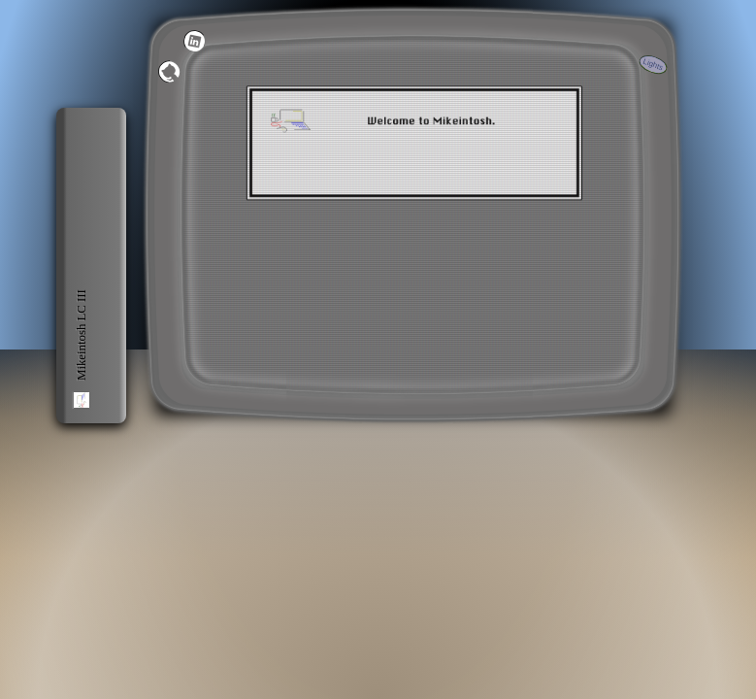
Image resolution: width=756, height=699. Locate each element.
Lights (652, 64)
